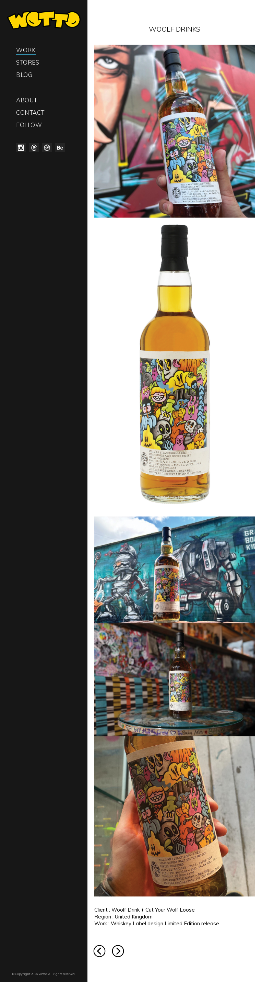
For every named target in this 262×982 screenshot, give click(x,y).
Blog (24, 74)
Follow (29, 124)
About (26, 100)
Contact (30, 112)
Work (26, 50)
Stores (27, 62)
